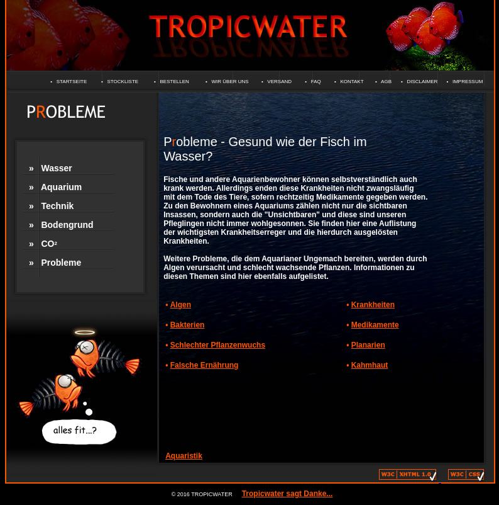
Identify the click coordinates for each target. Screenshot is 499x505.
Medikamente (375, 325)
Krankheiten (373, 304)
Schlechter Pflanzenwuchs (217, 345)
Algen (180, 304)
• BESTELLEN (171, 81)
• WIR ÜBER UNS (227, 81)
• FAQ (313, 81)
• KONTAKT (349, 81)
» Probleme (55, 263)
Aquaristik (183, 455)
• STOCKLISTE (119, 81)
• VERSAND (276, 81)
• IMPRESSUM (464, 81)
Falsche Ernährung (204, 365)
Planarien (368, 345)
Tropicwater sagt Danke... (287, 493)
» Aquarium (55, 187)
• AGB (383, 81)
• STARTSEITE (68, 81)
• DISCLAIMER (419, 81)
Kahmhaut (369, 365)
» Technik (51, 206)
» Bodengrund (61, 225)
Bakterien (187, 325)
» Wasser (50, 168)
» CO (43, 244)
